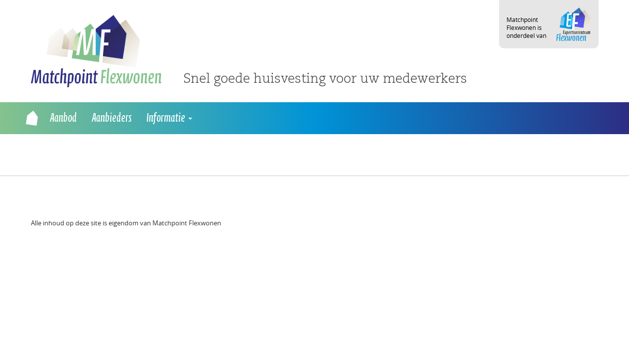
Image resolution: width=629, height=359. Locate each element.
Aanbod (63, 118)
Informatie (169, 118)
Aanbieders (111, 118)
